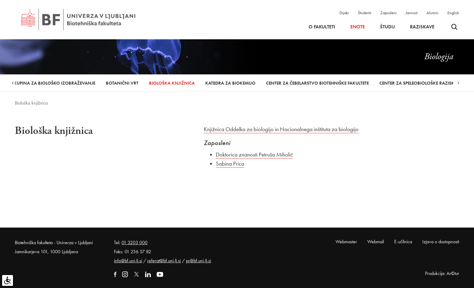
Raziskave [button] (422, 27)
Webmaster (346, 241)
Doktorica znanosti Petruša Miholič (254, 154)
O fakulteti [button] (322, 27)
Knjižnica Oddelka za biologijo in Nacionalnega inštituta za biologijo (281, 129)
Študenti (364, 12)
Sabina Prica (230, 163)
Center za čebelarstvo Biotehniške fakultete (317, 83)
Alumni (432, 12)
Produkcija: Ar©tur (442, 273)
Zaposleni (388, 12)
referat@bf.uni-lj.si (164, 260)
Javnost (411, 12)
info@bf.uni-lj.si (128, 260)
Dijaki (344, 12)
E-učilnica (403, 241)
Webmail (375, 241)
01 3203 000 (135, 242)
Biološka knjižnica (172, 83)
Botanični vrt (122, 83)
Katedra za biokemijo (230, 83)
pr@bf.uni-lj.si (198, 260)
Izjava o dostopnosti (440, 241)
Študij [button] (387, 27)
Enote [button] (357, 27)
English (453, 12)
